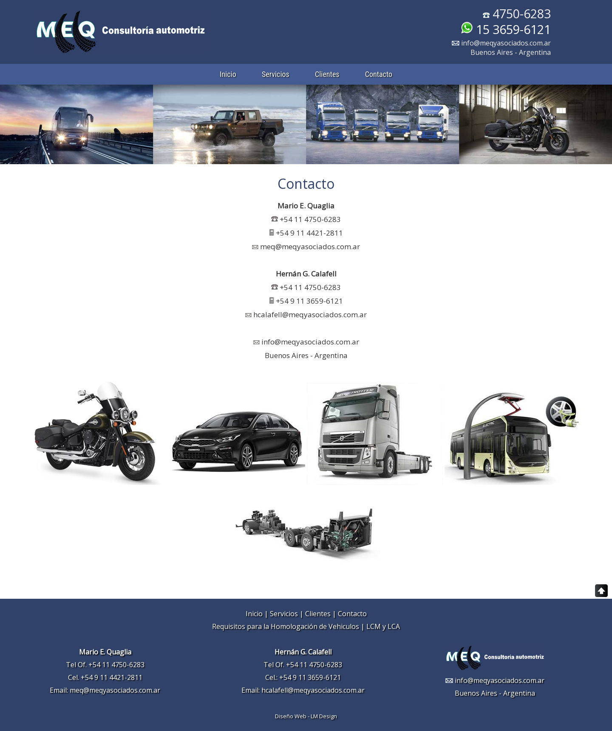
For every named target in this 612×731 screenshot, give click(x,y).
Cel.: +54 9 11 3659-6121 (303, 677)
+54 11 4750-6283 (310, 219)
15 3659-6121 (505, 29)
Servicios (275, 74)
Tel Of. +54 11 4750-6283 (105, 664)
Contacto (378, 74)
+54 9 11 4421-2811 (309, 233)
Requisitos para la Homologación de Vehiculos (285, 626)
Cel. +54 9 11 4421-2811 (105, 677)
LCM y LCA (383, 626)
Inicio (228, 74)
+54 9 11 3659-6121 (306, 301)
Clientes (327, 74)
